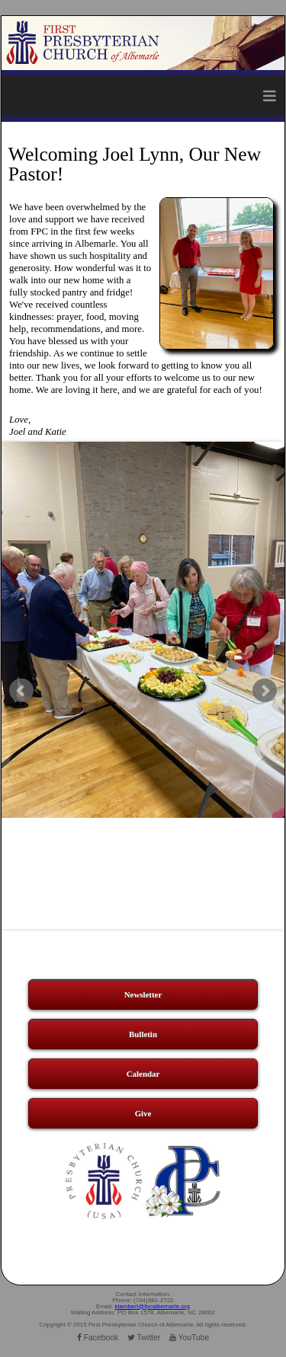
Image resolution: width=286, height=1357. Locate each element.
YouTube (189, 1337)
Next (264, 690)
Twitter (143, 1337)
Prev (21, 690)
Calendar (143, 1073)
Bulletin (143, 1034)
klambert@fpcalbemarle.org (152, 1306)
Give (143, 1113)
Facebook (98, 1337)
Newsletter (143, 994)
